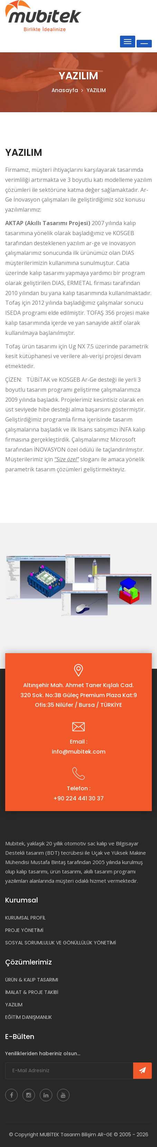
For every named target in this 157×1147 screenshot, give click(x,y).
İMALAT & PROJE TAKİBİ (31, 992)
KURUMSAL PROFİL (25, 917)
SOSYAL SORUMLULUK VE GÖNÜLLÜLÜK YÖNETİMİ (60, 942)
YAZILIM (13, 1004)
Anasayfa (65, 90)
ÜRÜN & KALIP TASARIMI (31, 979)
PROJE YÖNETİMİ (24, 930)
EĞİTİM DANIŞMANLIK (28, 1017)
